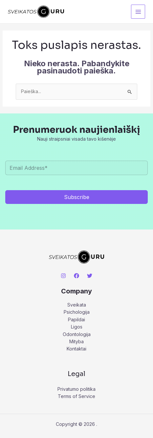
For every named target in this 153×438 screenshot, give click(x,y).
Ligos (76, 326)
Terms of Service (76, 396)
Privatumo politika (76, 389)
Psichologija (77, 312)
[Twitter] (89, 275)
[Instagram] (63, 275)
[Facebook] (76, 275)
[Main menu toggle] (138, 12)
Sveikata (76, 305)
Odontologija (77, 334)
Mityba (76, 341)
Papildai (76, 319)
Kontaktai (76, 348)
